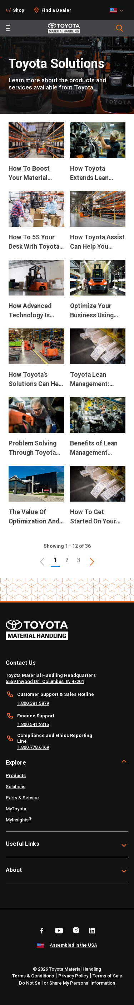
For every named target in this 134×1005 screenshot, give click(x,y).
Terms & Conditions (33, 976)
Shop (18, 10)
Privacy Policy (73, 976)
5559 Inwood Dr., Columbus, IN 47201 (45, 681)
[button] (42, 561)
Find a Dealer (56, 10)
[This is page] (92, 561)
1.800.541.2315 (33, 724)
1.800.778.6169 (33, 747)
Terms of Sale (107, 976)
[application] (36, 156)
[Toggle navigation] (8, 28)
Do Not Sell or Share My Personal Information (67, 983)
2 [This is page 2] (67, 560)
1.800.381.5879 (33, 703)
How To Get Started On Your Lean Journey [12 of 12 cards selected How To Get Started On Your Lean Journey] (93, 517)
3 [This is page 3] (78, 560)
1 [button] (55, 560)
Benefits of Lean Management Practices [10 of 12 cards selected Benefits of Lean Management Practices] (94, 448)
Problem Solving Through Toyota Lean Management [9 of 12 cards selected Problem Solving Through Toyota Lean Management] (35, 448)
